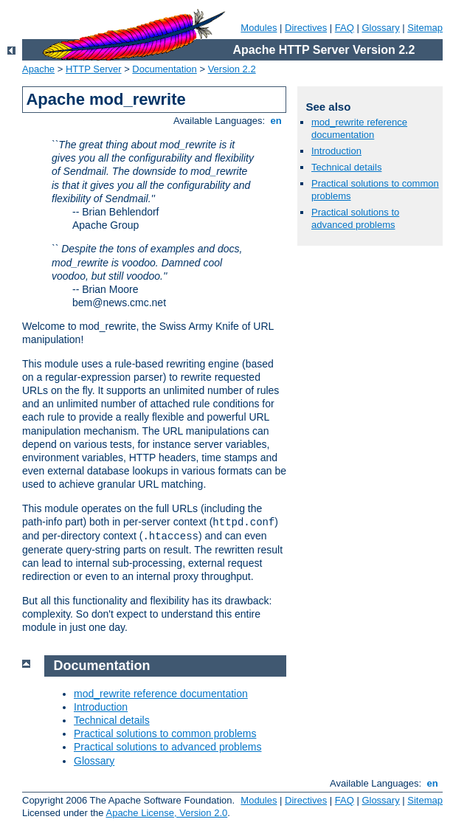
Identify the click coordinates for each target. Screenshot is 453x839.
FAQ (344, 27)
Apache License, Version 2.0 (166, 812)
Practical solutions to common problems (165, 733)
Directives (306, 27)
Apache (38, 69)
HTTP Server (94, 69)
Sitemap (425, 27)
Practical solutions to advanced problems (355, 218)
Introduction (336, 150)
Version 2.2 (232, 69)
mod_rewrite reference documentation (359, 128)
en (276, 120)
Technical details (346, 167)
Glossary (380, 27)
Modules (259, 27)
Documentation (164, 69)
